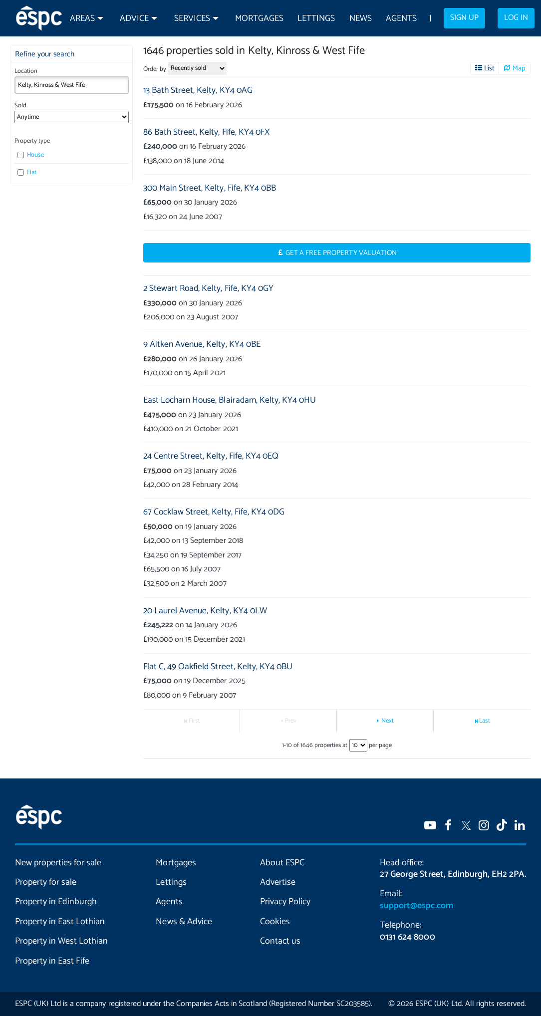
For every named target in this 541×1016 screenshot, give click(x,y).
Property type (32, 141)
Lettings (316, 18)
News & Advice (184, 921)
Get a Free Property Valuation (341, 253)
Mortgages (259, 18)
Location (25, 71)
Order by (154, 69)
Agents (401, 18)
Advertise (277, 882)
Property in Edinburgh (56, 901)
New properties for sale (58, 862)
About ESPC (282, 862)
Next (387, 721)
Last (484, 721)
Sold (20, 105)
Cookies (275, 921)
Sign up (464, 17)
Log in (516, 17)
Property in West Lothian (61, 941)
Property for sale (45, 882)
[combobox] (71, 85)
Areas (82, 18)
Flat (26, 172)
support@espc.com (416, 905)
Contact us (280, 941)
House (30, 155)
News (360, 18)
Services (192, 18)
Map (519, 68)
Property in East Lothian (60, 921)
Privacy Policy (285, 901)
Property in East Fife (52, 961)
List (489, 68)
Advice (134, 18)
